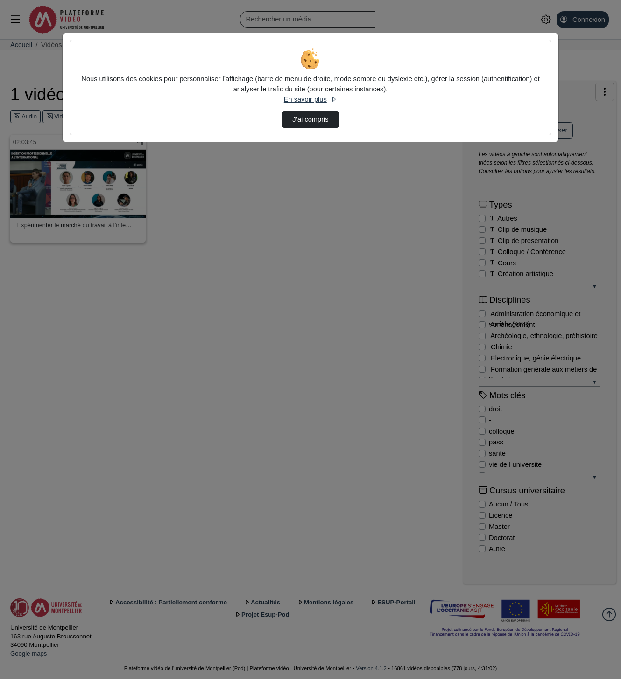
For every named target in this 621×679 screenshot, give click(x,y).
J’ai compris (310, 119)
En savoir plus (310, 99)
